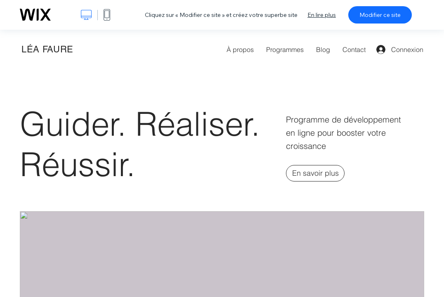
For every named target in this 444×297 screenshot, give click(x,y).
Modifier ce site (380, 15)
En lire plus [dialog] (321, 15)
